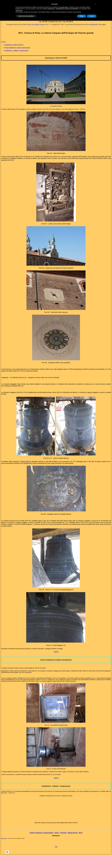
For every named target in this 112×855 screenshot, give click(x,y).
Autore (57, 832)
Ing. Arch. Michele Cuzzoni (36, 24)
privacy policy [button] (64, 7)
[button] (95, 4)
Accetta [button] (91, 16)
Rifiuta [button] (81, 16)
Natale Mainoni (26, 461)
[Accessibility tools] (7, 852)
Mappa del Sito (73, 832)
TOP (56, 847)
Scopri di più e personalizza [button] (26, 16)
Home (80, 832)
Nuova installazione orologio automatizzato (17, 47)
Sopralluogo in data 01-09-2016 (13, 44)
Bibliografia (94, 24)
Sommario (63, 832)
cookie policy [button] (19, 10)
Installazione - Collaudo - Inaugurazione (16, 50)
